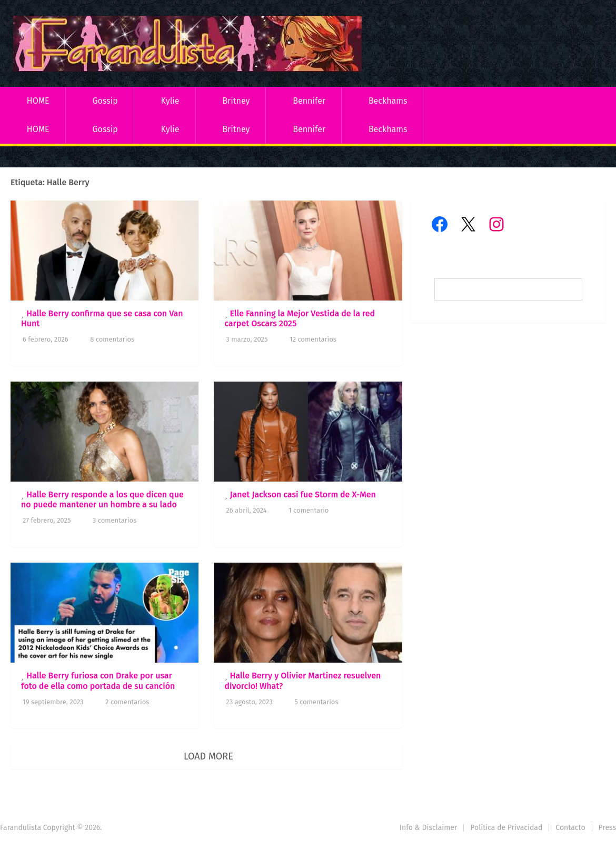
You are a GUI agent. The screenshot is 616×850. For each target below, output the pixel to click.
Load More (208, 756)
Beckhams (388, 101)
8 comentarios (112, 339)
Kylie (170, 101)
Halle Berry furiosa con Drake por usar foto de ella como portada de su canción (98, 681)
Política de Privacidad (506, 827)
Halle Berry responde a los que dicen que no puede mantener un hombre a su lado (102, 499)
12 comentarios (313, 339)
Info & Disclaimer (429, 827)
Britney (236, 101)
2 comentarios (127, 702)
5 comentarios (316, 702)
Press (607, 827)
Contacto (570, 827)
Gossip (104, 101)
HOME (38, 101)
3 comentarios (114, 520)
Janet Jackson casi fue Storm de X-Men (302, 494)
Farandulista (20, 827)
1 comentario (309, 510)
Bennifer (309, 101)
